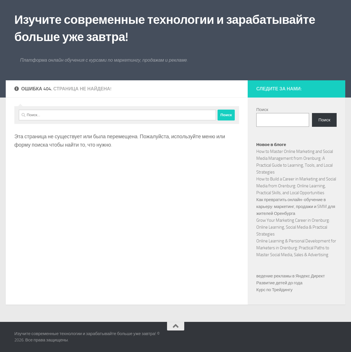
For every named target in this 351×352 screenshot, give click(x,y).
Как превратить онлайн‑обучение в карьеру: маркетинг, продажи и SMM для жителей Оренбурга (295, 206)
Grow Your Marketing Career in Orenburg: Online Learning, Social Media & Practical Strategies (293, 227)
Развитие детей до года (279, 282)
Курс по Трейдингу (274, 289)
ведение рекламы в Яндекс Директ (290, 276)
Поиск (262, 109)
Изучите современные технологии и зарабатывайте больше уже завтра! (164, 28)
